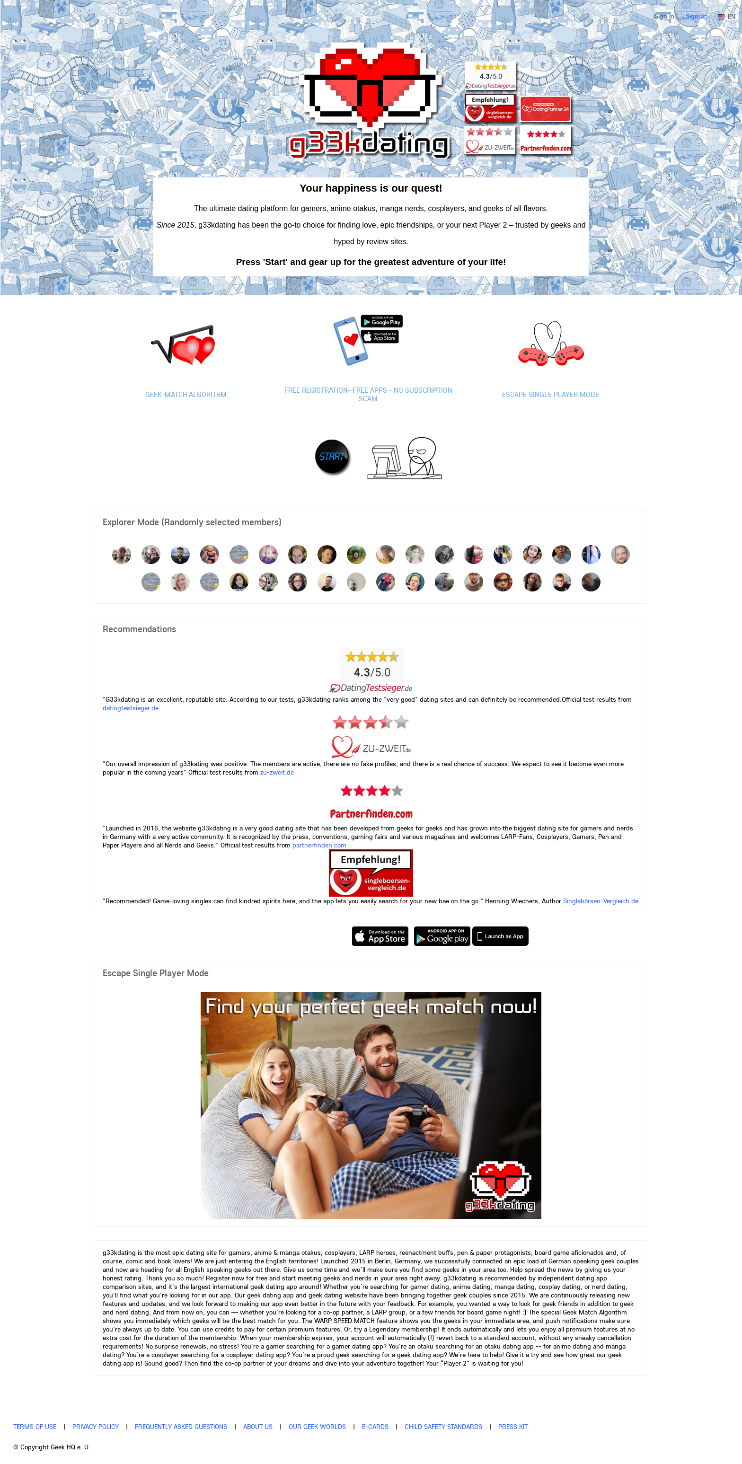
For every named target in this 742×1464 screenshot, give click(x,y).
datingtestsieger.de (131, 708)
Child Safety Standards (443, 1426)
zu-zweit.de (277, 772)
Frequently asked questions (181, 1426)
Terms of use (34, 1426)
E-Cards (375, 1426)
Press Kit (513, 1426)
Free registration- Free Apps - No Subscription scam (368, 394)
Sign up (697, 16)
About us (258, 1426)
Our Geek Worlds (317, 1426)
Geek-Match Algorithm (186, 394)
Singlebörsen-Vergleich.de (600, 901)
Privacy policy (95, 1426)
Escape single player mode (550, 394)
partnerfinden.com (318, 845)
